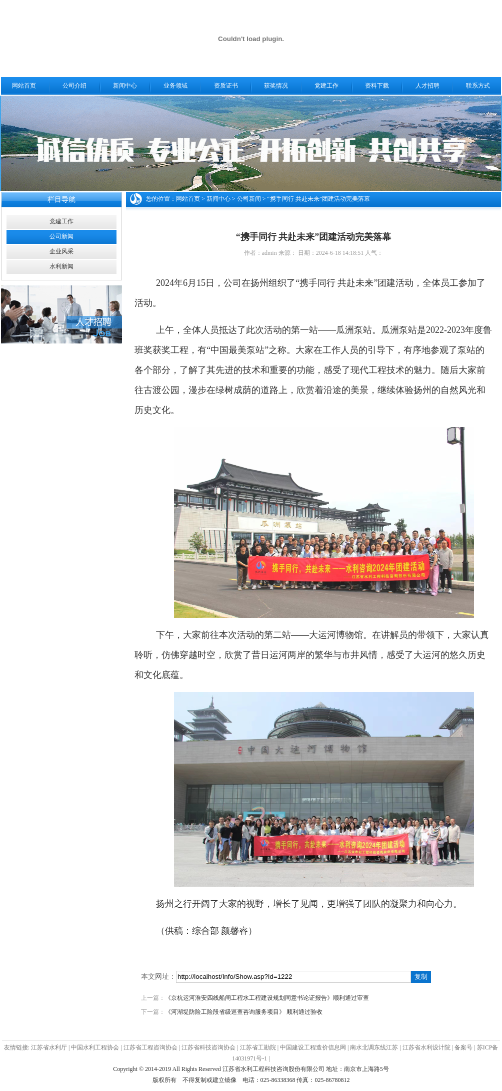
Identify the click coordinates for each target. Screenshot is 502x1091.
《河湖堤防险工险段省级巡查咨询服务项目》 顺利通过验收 (243, 1011)
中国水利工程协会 (95, 1047)
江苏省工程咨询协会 (151, 1047)
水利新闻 (62, 266)
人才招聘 (428, 85)
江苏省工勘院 (258, 1047)
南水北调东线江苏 (374, 1047)
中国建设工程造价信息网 (313, 1047)
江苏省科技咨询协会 (209, 1047)
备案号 (463, 1047)
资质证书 (226, 85)
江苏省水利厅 (49, 1047)
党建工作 (326, 85)
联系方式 (478, 85)
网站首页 (24, 85)
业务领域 (176, 85)
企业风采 (62, 251)
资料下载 (377, 85)
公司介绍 (74, 85)
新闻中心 (125, 85)
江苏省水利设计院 (426, 1047)
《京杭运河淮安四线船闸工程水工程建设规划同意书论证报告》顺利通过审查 (267, 997)
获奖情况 (276, 85)
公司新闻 (62, 236)
